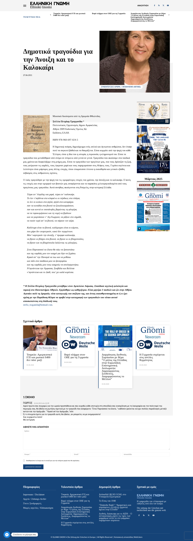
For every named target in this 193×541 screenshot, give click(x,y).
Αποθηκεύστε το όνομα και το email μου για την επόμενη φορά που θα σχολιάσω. (53, 460)
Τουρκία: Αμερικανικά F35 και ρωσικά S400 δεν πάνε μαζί (69, 14)
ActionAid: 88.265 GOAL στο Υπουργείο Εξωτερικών (112, 495)
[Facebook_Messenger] (7, 534)
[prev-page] (50, 14)
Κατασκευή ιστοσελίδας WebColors (128, 537)
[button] (142, 5)
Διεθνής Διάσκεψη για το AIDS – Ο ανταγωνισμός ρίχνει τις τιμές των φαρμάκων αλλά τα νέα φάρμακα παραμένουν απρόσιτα (115, 517)
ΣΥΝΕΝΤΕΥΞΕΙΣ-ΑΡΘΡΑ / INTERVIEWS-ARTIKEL (121, 87)
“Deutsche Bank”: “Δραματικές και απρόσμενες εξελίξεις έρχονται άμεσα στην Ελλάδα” (115, 507)
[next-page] (168, 14)
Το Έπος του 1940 (107, 501)
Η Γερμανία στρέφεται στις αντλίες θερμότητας (152, 357)
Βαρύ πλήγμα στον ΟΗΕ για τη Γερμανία (108, 13)
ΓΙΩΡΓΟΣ (27, 403)
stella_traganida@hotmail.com (37, 304)
